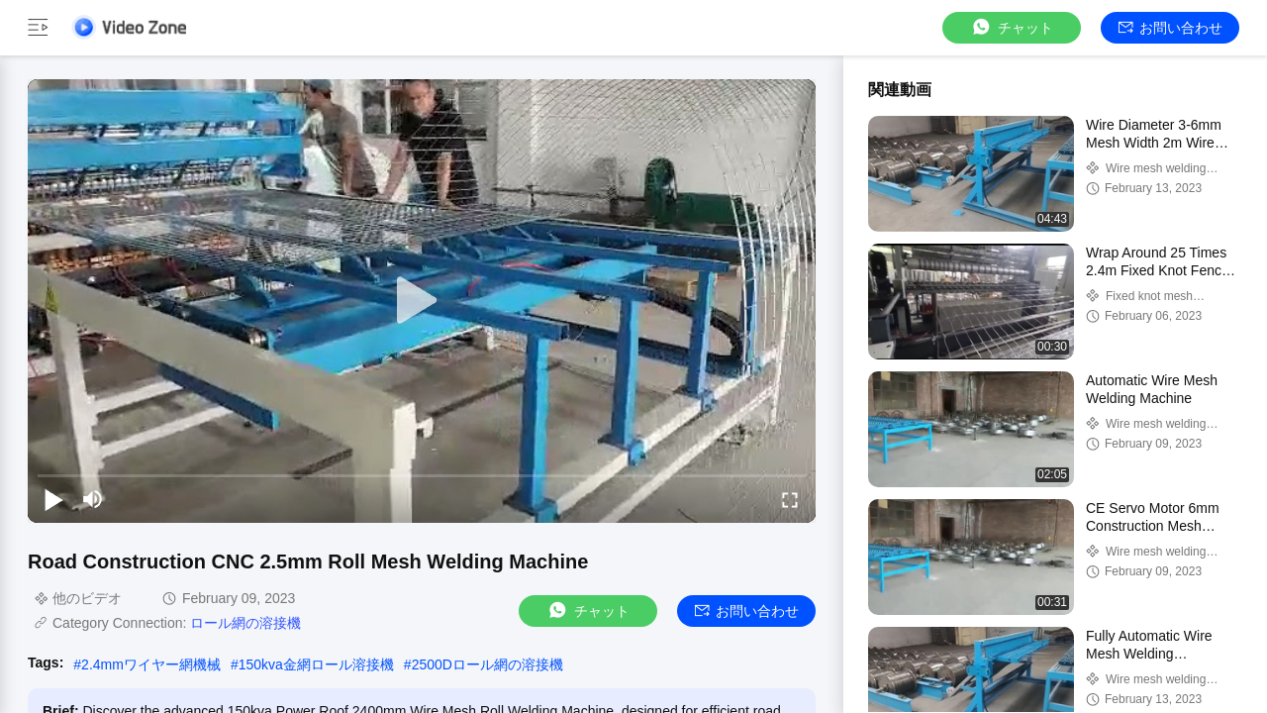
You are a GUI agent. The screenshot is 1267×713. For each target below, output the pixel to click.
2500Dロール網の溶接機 (487, 664)
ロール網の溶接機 (245, 623)
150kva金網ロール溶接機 (316, 664)
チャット (1011, 27)
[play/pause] (53, 499)
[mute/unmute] (93, 499)
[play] (421, 301)
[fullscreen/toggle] (790, 499)
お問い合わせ (1170, 28)
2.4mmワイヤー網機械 (151, 664)
